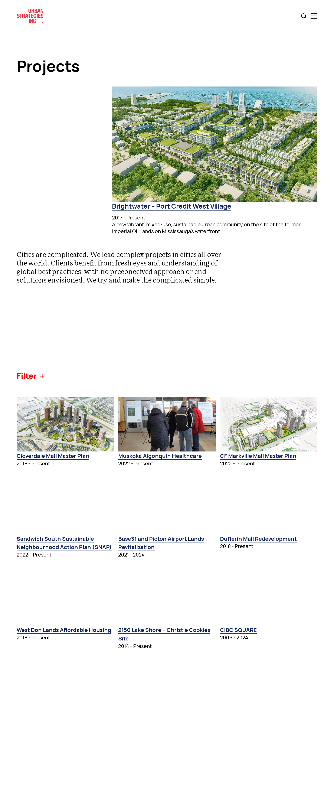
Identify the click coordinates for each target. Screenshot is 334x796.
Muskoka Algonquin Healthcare (163, 455)
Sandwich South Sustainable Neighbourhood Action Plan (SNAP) (59, 547)
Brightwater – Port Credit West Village (177, 206)
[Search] (303, 16)
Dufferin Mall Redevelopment (262, 538)
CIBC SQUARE (240, 638)
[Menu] (314, 16)
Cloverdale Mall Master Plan (56, 455)
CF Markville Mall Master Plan (262, 455)
